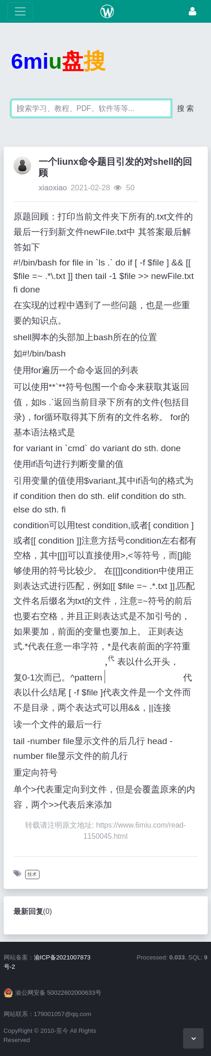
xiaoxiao (53, 187)
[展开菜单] (20, 11)
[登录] (192, 11)
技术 (32, 874)
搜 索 (185, 108)
